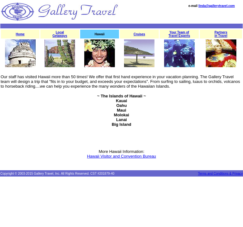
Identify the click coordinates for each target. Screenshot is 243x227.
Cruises (139, 34)
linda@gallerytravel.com (217, 6)
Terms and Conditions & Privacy (220, 173)
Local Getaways (59, 34)
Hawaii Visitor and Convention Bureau (121, 156)
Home (20, 34)
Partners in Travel (221, 34)
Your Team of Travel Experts (179, 34)
